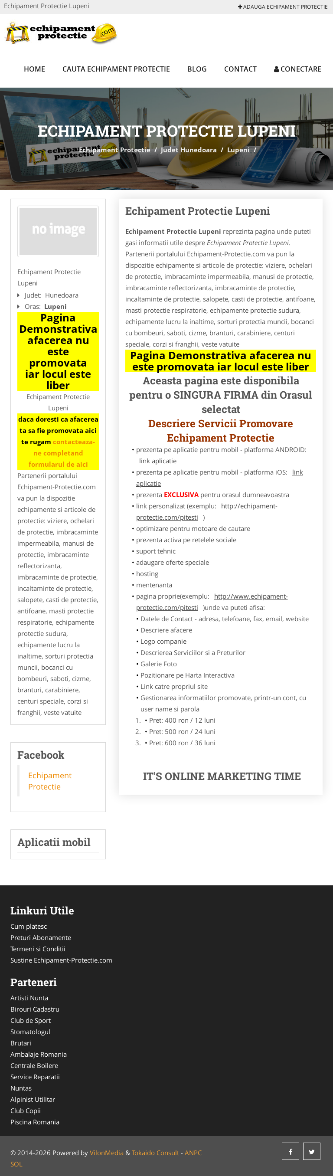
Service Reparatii (35, 1076)
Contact (240, 69)
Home (34, 69)
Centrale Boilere (34, 1065)
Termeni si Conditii (37, 948)
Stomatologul (30, 1031)
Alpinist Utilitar (32, 1099)
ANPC (193, 1152)
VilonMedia (107, 1152)
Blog (197, 69)
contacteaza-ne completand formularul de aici (62, 452)
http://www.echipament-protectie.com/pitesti (212, 602)
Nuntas (21, 1088)
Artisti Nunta (29, 997)
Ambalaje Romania (38, 1054)
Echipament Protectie (114, 149)
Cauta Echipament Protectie (116, 69)
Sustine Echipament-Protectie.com (61, 960)
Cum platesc (28, 926)
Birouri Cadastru (34, 1009)
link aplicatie (157, 460)
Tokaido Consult (155, 1152)
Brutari (20, 1042)
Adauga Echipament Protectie (283, 6)
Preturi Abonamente (40, 937)
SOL (16, 1164)
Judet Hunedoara (189, 149)
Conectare (297, 69)
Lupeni (238, 149)
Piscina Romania (34, 1121)
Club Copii (25, 1110)
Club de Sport (30, 1020)
